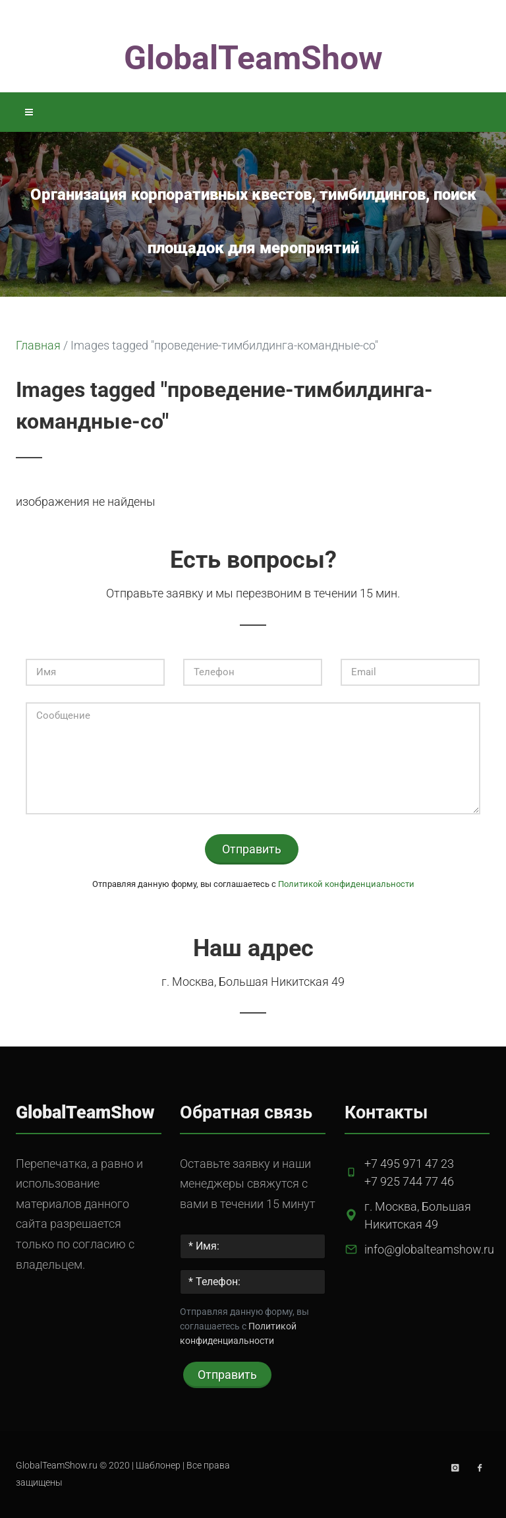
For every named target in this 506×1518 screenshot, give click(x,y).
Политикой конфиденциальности (346, 884)
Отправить (251, 849)
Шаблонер (158, 1465)
